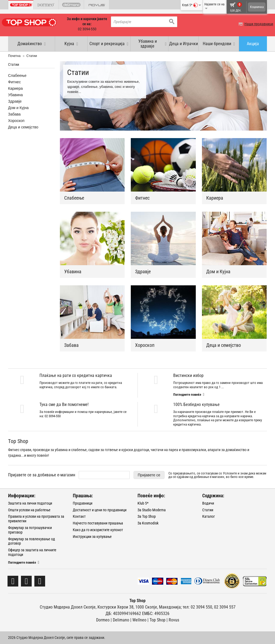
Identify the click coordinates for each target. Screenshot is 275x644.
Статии (207, 510)
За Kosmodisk (148, 523)
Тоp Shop (157, 620)
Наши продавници (252, 24)
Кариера (214, 198)
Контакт (79, 516)
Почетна (14, 55)
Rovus (174, 620)
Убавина (72, 271)
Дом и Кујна (218, 271)
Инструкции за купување (92, 536)
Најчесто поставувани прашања (98, 523)
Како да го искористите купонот (98, 530)
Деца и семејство (223, 345)
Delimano (121, 620)
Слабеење (74, 198)
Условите (230, 473)
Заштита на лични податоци (30, 503)
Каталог (208, 516)
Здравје (143, 271)
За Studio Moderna (152, 510)
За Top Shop (147, 516)
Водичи (208, 503)
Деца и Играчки (183, 43)
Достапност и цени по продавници (99, 510)
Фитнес (142, 198)
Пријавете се (149, 475)
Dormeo (103, 620)
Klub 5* (143, 503)
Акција (253, 43)
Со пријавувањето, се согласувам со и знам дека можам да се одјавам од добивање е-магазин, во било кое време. (217, 475)
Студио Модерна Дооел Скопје (68, 607)
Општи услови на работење (29, 510)
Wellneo (139, 620)
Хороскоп (144, 345)
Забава (71, 345)
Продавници (82, 503)
